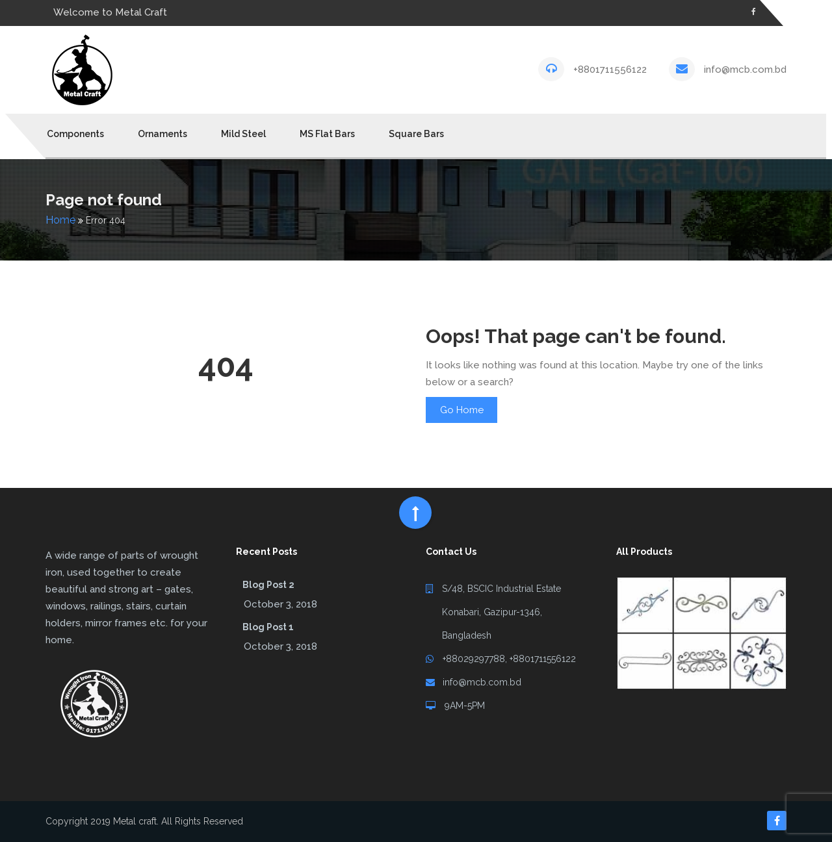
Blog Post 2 (268, 585)
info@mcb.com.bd (745, 69)
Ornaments (162, 134)
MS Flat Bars (327, 134)
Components (75, 134)
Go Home (462, 410)
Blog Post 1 (268, 627)
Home (60, 220)
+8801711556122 (610, 69)
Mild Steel (243, 134)
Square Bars (416, 134)
